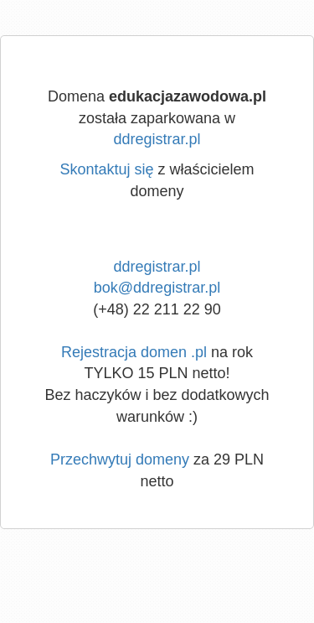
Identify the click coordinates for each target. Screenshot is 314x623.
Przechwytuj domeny (119, 459)
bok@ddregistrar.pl (157, 287)
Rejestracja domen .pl (134, 352)
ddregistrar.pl (156, 139)
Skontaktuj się (106, 169)
